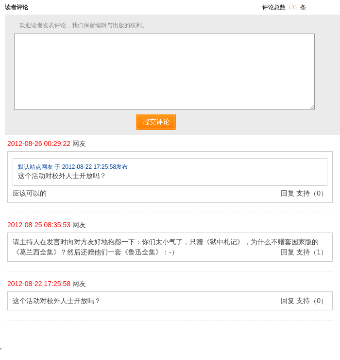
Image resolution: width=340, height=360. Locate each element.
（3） (293, 7)
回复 (287, 193)
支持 (303, 193)
